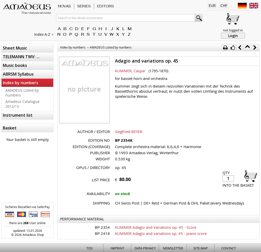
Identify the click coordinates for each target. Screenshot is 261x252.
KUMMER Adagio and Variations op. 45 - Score (155, 227)
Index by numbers (20, 83)
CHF (223, 5)
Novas (64, 6)
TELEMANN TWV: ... (21, 56)
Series (84, 6)
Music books (15, 65)
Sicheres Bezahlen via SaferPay (27, 207)
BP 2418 (102, 233)
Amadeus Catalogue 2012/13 (22, 104)
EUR (212, 5)
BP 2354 (102, 227)
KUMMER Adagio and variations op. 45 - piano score (161, 233)
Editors (105, 6)
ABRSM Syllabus (18, 74)
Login (233, 35)
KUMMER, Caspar (130, 70)
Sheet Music (15, 48)
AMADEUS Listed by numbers (22, 93)
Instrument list (18, 115)
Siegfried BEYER (128, 131)
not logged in (233, 30)
